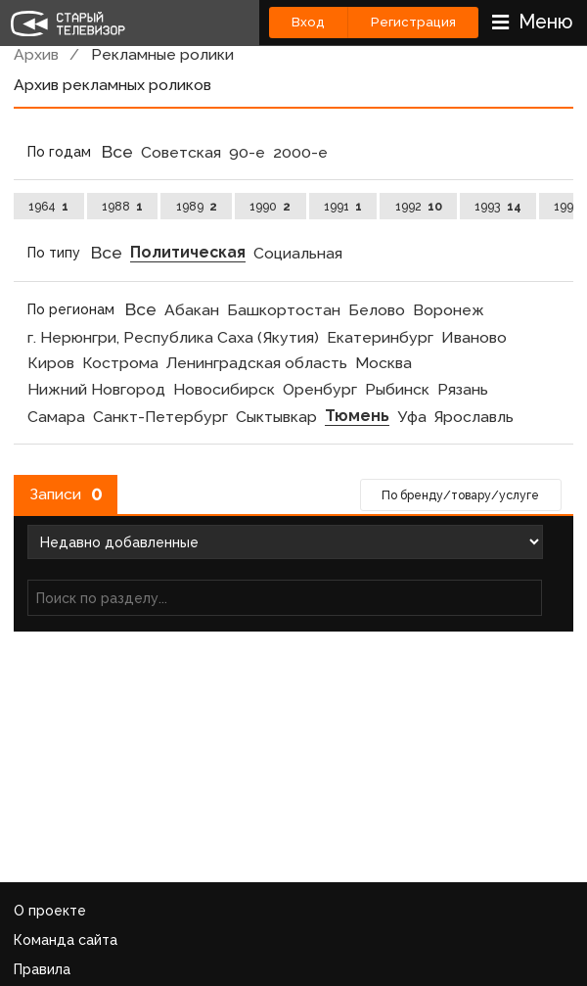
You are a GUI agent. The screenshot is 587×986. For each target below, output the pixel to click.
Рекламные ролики (162, 54)
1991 (343, 206)
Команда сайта (65, 940)
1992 (418, 206)
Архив (36, 54)
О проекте (50, 910)
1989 (196, 206)
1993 (497, 206)
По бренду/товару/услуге (460, 495)
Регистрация (413, 22)
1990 (270, 206)
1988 (122, 206)
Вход (308, 22)
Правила (42, 969)
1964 (48, 206)
